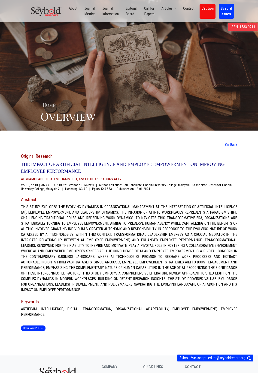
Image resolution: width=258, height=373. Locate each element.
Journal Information (110, 11)
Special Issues (226, 11)
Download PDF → (33, 328)
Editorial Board (131, 11)
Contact (188, 8)
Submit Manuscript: (212, 358)
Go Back (231, 145)
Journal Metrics (89, 11)
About (73, 8)
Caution (207, 8)
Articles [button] (167, 8)
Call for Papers (149, 11)
